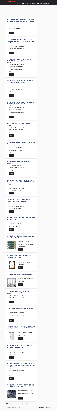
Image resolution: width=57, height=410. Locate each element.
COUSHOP (45, 3)
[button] (49, 4)
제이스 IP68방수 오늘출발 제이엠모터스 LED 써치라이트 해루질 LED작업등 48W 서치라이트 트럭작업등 (20, 20)
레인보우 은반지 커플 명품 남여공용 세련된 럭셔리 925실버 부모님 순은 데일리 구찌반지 (20, 200)
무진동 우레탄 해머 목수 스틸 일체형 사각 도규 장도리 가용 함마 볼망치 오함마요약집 (20, 346)
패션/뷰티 (18, 3)
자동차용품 (33, 3)
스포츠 (30, 3)
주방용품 (38, 3)
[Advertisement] (28, 10)
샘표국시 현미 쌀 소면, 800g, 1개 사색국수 (18, 292)
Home (14, 3)
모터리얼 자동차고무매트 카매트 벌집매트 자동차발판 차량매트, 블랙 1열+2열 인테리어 (20, 385)
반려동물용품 (22, 3)
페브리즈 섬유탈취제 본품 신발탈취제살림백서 (19, 162)
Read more (11, 52)
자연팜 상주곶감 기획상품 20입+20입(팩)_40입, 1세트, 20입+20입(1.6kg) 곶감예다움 (20, 60)
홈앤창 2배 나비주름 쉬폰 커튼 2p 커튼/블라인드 (19, 274)
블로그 (41, 3)
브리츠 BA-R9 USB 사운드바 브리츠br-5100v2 (20, 123)
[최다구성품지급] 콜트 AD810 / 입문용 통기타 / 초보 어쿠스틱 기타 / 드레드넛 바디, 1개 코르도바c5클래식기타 (21, 182)
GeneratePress (17, 407)
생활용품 (26, 3)
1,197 (22, 403)
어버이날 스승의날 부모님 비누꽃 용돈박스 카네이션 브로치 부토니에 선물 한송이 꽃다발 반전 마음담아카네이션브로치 (21, 365)
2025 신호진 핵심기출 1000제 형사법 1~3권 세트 (20, 308)
